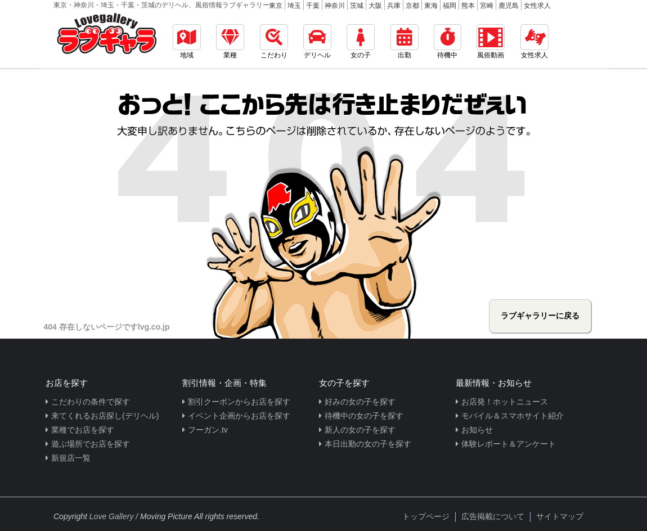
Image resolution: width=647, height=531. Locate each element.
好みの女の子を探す (360, 401)
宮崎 (486, 6)
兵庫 (394, 6)
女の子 (361, 41)
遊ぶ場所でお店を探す (90, 443)
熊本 (468, 6)
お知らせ (477, 429)
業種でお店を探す (82, 429)
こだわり (274, 41)
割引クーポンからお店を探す (239, 401)
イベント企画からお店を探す (239, 415)
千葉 (313, 6)
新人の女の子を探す (360, 429)
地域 (187, 41)
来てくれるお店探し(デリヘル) (105, 415)
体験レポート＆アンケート (508, 443)
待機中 (447, 41)
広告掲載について (492, 516)
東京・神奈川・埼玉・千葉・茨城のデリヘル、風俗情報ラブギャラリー (161, 5)
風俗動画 (491, 41)
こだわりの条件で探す (90, 401)
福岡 (449, 6)
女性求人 (537, 6)
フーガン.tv (208, 429)
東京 (275, 6)
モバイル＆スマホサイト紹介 (512, 415)
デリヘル (317, 41)
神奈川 (335, 6)
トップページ (426, 516)
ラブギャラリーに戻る (540, 315)
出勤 (404, 41)
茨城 (356, 6)
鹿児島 (508, 6)
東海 (431, 6)
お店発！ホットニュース (504, 401)
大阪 (375, 6)
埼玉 (294, 6)
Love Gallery (111, 516)
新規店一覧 (71, 457)
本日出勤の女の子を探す (368, 443)
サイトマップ (559, 516)
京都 (412, 6)
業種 (230, 41)
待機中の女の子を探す (364, 415)
